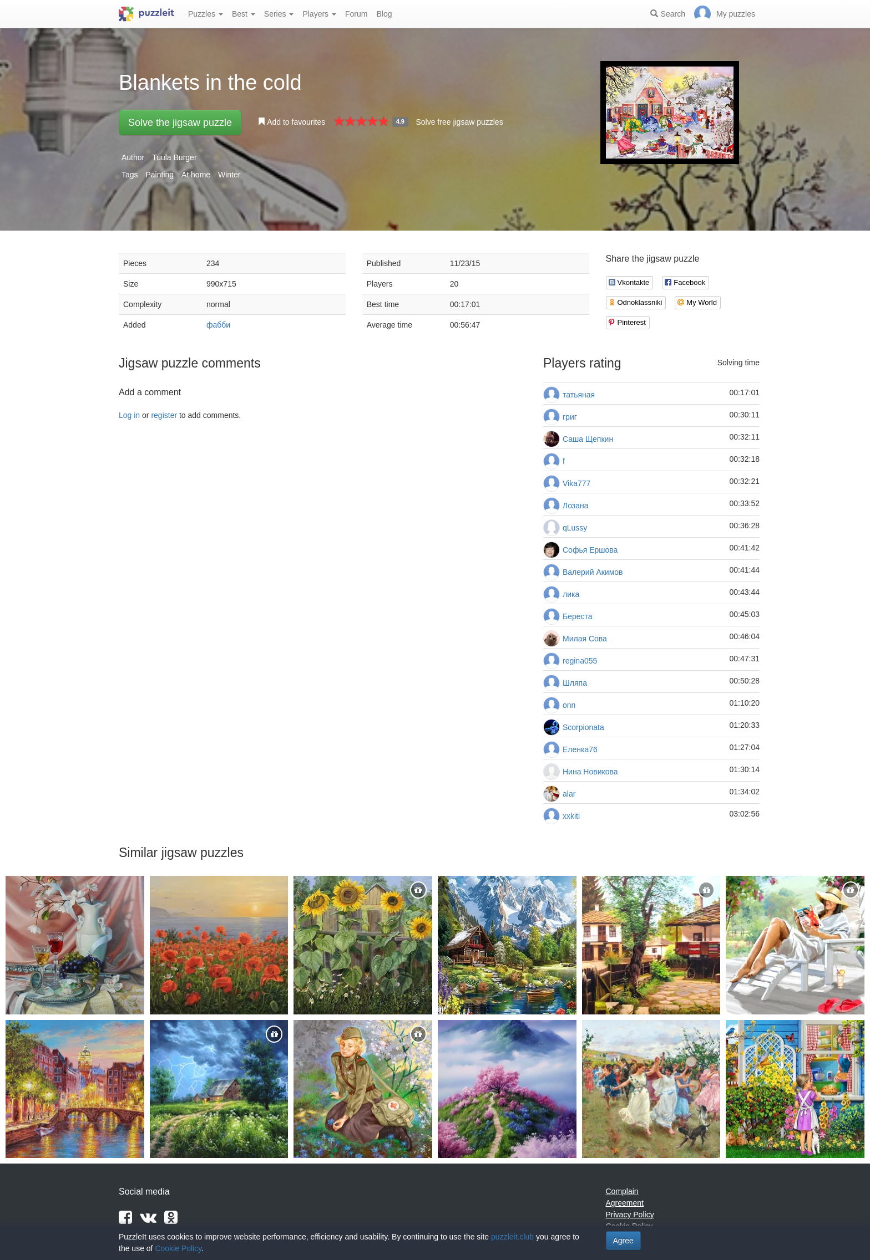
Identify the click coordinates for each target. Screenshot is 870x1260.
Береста (578, 616)
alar (569, 793)
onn (569, 705)
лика (571, 594)
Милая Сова (585, 638)
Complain (622, 1191)
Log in (129, 415)
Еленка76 (580, 749)
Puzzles (205, 13)
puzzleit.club (512, 1236)
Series (279, 13)
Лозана (576, 505)
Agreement (625, 1202)
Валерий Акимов (593, 572)
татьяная (579, 394)
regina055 (580, 660)
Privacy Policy (630, 1214)
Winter (229, 174)
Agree (623, 1240)
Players (319, 13)
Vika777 (576, 483)
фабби (218, 324)
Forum (356, 13)
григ (570, 416)
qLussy (575, 527)
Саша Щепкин (588, 439)
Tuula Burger (174, 157)
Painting (159, 174)
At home (195, 174)
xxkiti (571, 816)
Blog (384, 13)
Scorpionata (583, 727)
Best (243, 13)
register (164, 415)
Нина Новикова (590, 771)
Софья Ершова (590, 549)
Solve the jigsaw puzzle (180, 122)
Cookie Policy (178, 1248)
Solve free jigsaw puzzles (459, 122)
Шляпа (575, 683)
